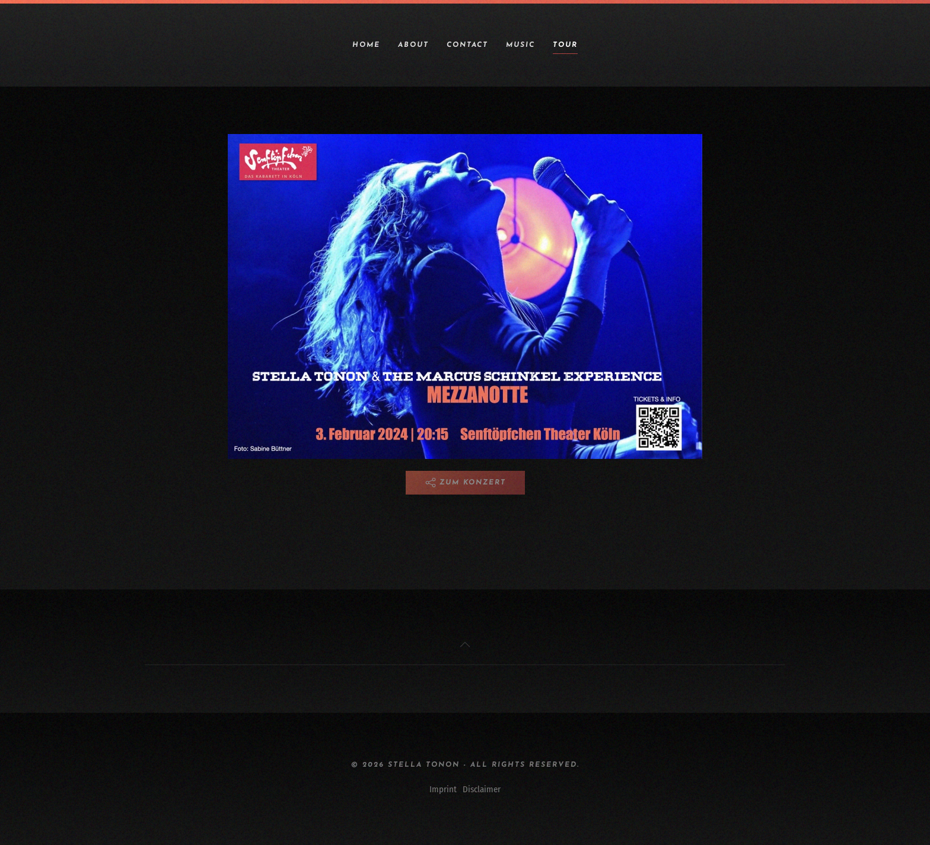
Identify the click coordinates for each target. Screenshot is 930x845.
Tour (565, 45)
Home (366, 45)
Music (520, 45)
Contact (467, 45)
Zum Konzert (465, 483)
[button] (465, 645)
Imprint (443, 789)
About (413, 45)
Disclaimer (482, 789)
